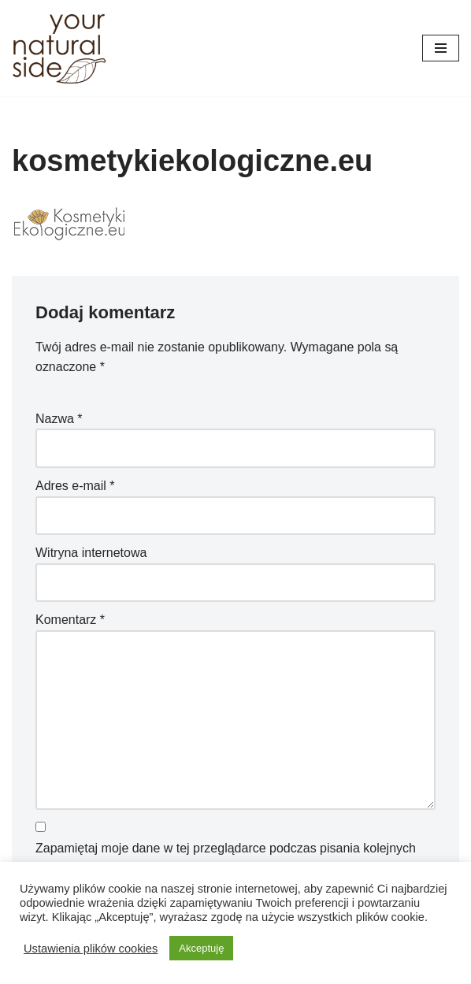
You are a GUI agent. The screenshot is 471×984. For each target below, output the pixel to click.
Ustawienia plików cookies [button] (91, 948)
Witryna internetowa (90, 552)
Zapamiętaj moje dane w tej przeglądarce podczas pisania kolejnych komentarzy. (225, 858)
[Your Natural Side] (59, 48)
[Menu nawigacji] (440, 48)
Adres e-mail (74, 485)
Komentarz (70, 620)
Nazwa (59, 418)
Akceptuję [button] (201, 948)
